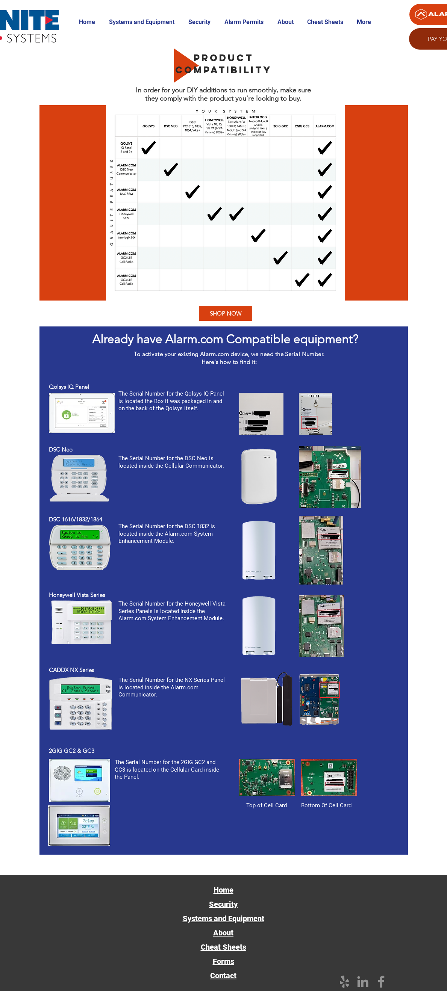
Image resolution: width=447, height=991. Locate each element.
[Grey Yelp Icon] (344, 981)
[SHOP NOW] (225, 313)
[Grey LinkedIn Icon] (363, 981)
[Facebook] (381, 981)
